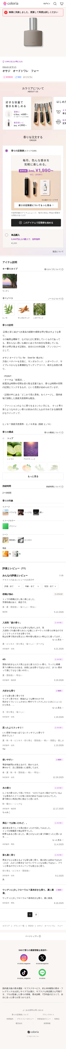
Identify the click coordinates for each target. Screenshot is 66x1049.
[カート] (62, 4)
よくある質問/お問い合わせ (33, 1010)
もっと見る (33, 476)
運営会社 (19, 1023)
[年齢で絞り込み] (32, 586)
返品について (58, 251)
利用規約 (10, 1019)
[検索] (55, 4)
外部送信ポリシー (44, 1019)
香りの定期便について (20, 1014)
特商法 (56, 1019)
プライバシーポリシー (25, 1019)
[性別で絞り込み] (50, 586)
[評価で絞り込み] (12, 586)
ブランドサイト (48, 1014)
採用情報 (47, 1023)
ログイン (46, 3)
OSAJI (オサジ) (9, 67)
